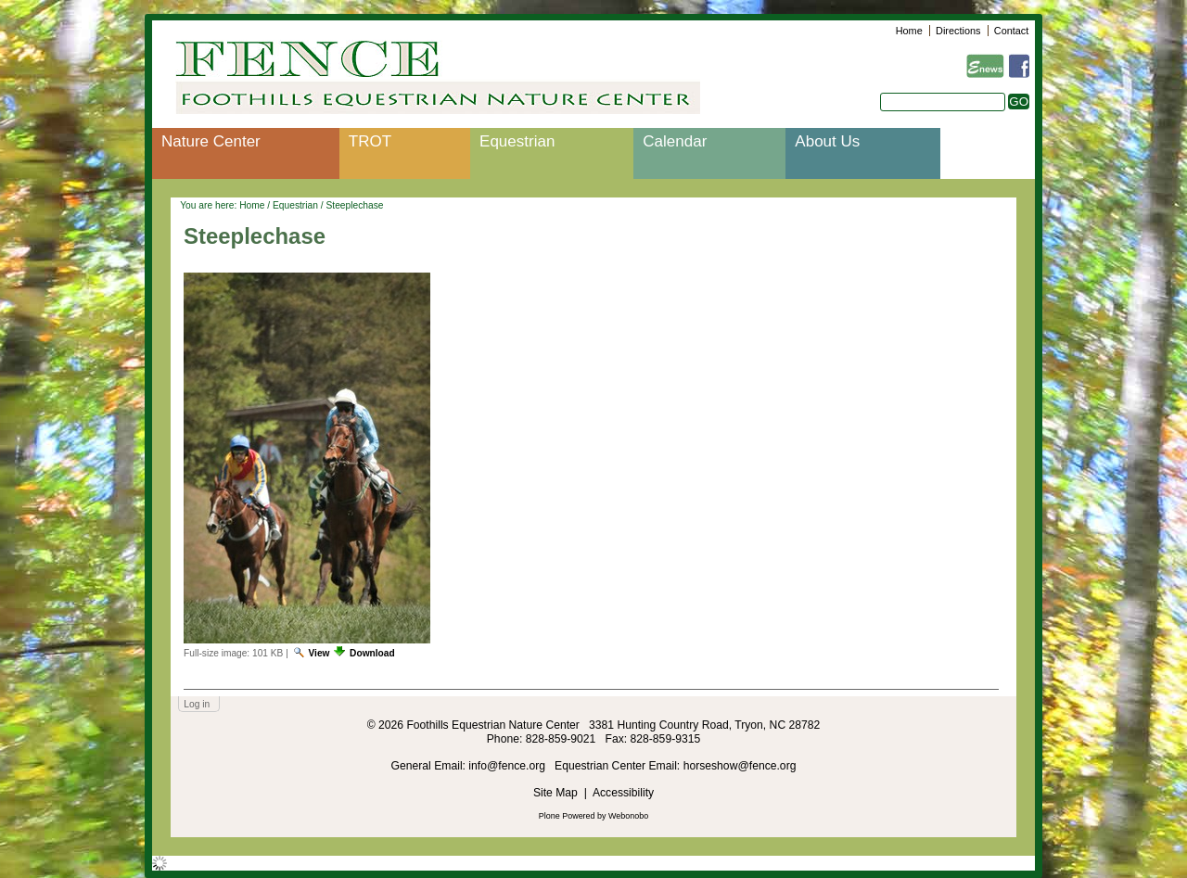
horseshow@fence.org (740, 765)
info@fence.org (508, 765)
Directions (958, 30)
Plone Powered (567, 816)
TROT (370, 141)
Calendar (675, 141)
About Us (827, 141)
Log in (197, 704)
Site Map (555, 792)
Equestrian (517, 141)
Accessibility (623, 792)
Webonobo (628, 816)
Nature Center (211, 141)
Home (909, 30)
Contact (1011, 30)
